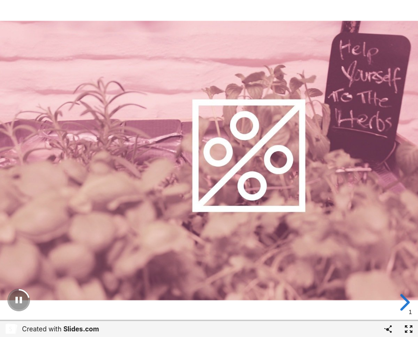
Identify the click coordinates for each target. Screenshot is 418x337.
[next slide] (403, 302)
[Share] (388, 329)
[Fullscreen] (408, 329)
